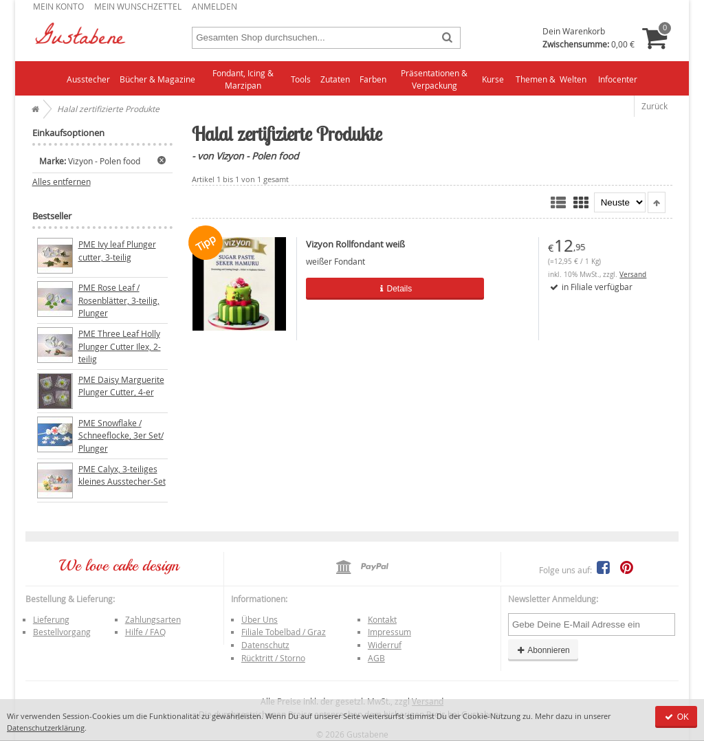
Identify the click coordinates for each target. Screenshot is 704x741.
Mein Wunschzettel (138, 6)
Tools (301, 79)
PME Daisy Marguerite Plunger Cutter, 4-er (121, 386)
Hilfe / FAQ (145, 631)
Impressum (389, 631)
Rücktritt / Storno (273, 657)
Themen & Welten (551, 79)
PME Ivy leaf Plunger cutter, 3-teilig (117, 251)
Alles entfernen (61, 182)
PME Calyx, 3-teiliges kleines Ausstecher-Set (122, 475)
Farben (373, 79)
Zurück (654, 105)
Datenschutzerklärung (46, 727)
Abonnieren (543, 650)
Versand (632, 274)
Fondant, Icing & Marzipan (243, 79)
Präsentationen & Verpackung (434, 79)
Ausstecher (88, 79)
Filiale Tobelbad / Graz (283, 631)
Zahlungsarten (153, 619)
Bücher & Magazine (157, 79)
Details (373, 289)
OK (676, 717)
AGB (376, 657)
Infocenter (617, 79)
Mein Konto (58, 6)
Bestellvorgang (62, 631)
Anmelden (214, 6)
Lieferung (51, 619)
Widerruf (385, 644)
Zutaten (335, 79)
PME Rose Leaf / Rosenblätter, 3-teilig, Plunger (119, 300)
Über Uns (259, 619)
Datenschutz (265, 644)
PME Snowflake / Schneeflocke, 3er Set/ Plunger (121, 435)
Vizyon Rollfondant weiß (355, 244)
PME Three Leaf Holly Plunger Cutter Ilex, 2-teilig (119, 346)
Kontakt (382, 619)
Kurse (493, 79)
